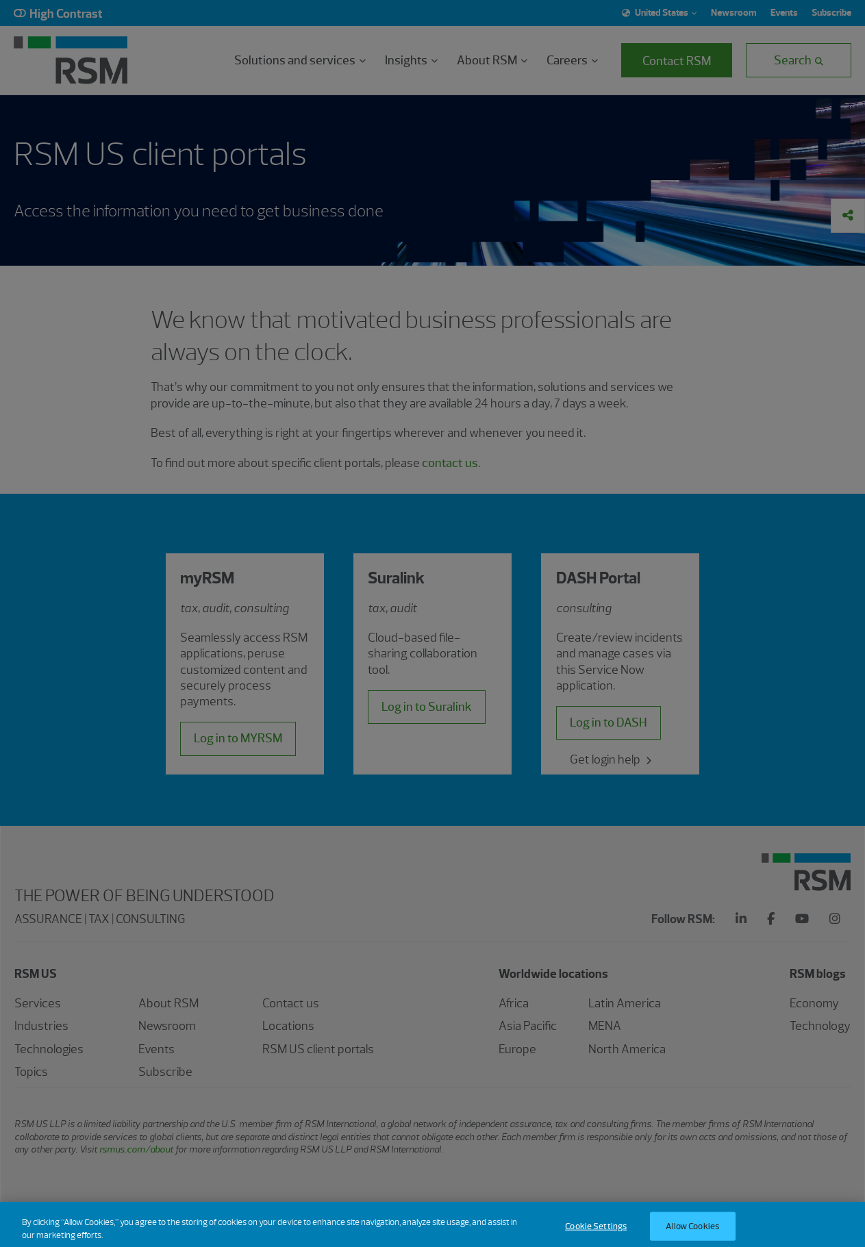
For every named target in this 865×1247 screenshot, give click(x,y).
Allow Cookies (692, 1231)
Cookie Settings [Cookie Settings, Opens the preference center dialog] (596, 1231)
